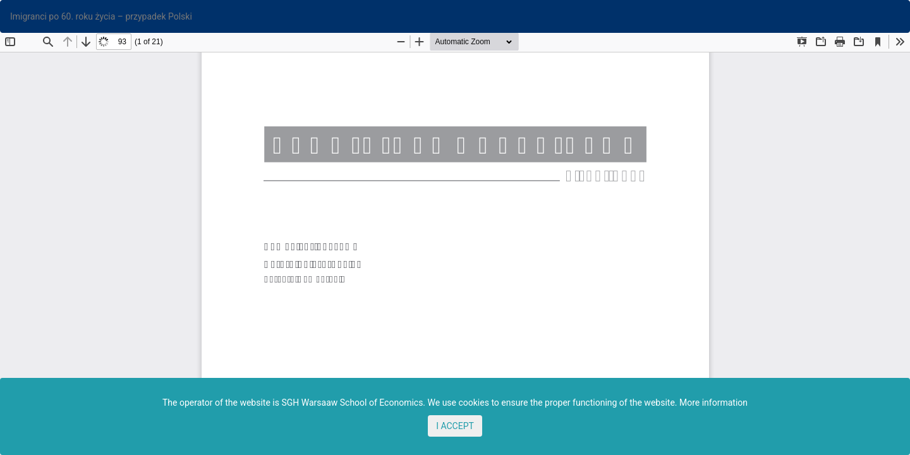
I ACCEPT (455, 426)
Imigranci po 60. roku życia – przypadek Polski (101, 16)
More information (713, 402)
